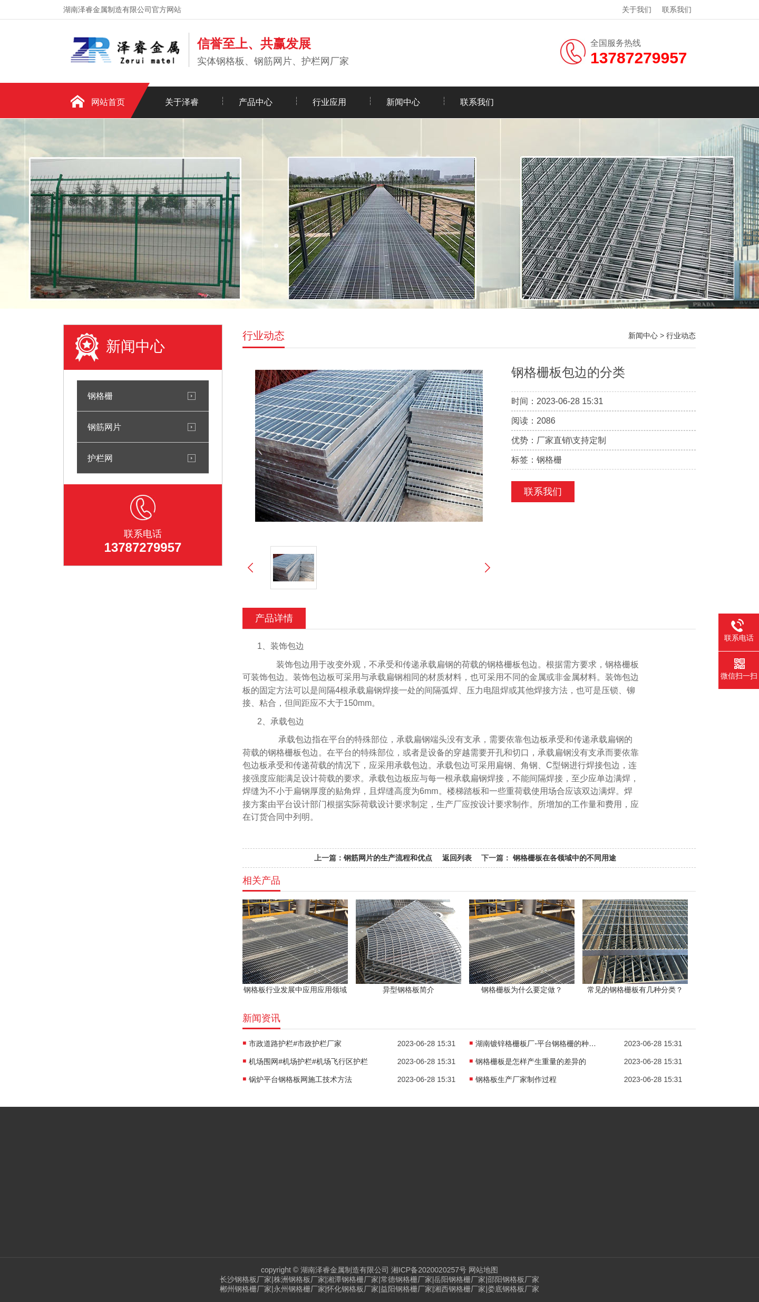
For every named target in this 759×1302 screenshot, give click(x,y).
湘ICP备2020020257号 (428, 1270)
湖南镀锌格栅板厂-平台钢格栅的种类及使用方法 (538, 1043)
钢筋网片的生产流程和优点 (388, 858)
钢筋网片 (104, 427)
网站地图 (483, 1270)
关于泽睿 (182, 102)
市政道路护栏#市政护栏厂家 (295, 1043)
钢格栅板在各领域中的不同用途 (563, 858)
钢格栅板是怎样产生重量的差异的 (530, 1061)
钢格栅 (100, 395)
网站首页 (108, 102)
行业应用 (329, 102)
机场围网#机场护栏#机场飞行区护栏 (308, 1061)
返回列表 (457, 858)
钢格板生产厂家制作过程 (516, 1079)
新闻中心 (403, 102)
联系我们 (677, 9)
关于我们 (636, 9)
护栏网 (100, 458)
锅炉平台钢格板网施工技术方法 (300, 1079)
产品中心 (256, 102)
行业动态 (681, 335)
